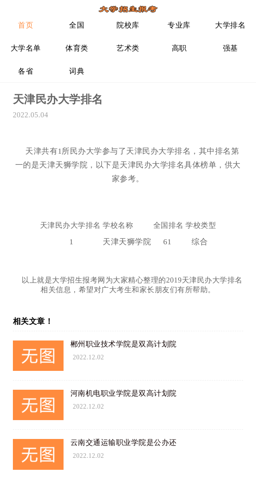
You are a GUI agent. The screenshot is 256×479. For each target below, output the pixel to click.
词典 (76, 71)
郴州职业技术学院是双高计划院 (123, 344)
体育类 (76, 48)
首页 (25, 25)
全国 (76, 25)
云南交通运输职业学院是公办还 (123, 442)
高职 (179, 48)
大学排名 (230, 25)
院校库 (128, 25)
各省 (25, 71)
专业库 (179, 25)
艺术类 (128, 48)
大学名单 (26, 48)
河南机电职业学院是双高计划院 (123, 393)
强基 (230, 48)
